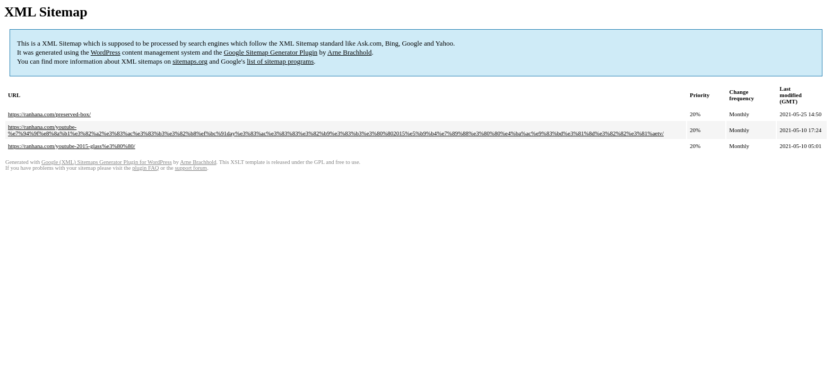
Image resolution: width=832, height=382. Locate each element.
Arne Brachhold (349, 52)
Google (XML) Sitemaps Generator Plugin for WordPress (106, 162)
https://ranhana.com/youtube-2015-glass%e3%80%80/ (71, 146)
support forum (191, 168)
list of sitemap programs (280, 61)
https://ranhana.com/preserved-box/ (49, 114)
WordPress (105, 52)
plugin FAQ (145, 168)
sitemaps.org (189, 61)
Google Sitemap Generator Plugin (271, 52)
